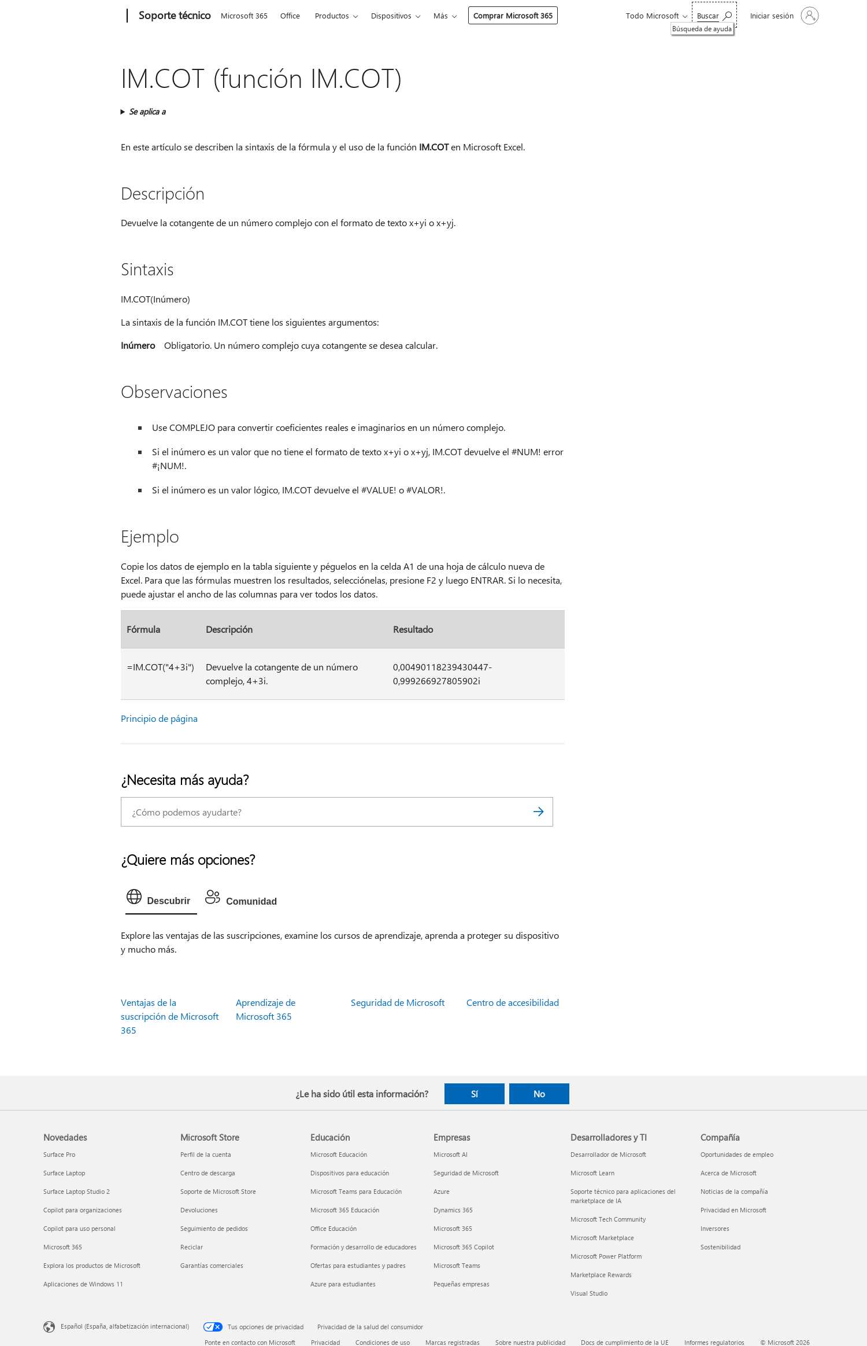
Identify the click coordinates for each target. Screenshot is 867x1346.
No (539, 1094)
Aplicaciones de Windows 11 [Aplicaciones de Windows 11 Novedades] (83, 1283)
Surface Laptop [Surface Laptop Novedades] (64, 1172)
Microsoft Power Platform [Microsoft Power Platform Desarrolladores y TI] (606, 1256)
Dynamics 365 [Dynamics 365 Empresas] (453, 1209)
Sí (474, 1094)
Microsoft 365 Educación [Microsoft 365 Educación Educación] (344, 1209)
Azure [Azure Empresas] (441, 1191)
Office (290, 15)
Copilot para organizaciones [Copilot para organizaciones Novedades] (82, 1209)
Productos (332, 15)
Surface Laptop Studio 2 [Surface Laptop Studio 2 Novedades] (76, 1191)
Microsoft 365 (244, 15)
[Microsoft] (83, 16)
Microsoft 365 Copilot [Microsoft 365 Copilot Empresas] (463, 1246)
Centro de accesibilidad (512, 1002)
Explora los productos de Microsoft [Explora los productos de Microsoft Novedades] (91, 1265)
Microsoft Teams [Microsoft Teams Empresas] (456, 1265)
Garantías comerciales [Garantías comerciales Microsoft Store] (211, 1265)
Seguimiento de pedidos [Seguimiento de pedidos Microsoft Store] (214, 1228)
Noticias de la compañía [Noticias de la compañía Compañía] (734, 1191)
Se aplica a (147, 111)
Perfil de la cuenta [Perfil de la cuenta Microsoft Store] (205, 1154)
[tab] (161, 899)
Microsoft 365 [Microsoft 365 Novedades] (62, 1246)
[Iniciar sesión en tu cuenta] (783, 15)
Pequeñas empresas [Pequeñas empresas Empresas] (461, 1283)
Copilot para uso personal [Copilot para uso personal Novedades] (79, 1228)
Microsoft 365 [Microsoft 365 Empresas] (452, 1228)
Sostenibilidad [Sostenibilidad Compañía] (720, 1246)
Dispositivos (391, 15)
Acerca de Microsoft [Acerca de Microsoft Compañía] (729, 1172)
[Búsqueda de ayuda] (714, 15)
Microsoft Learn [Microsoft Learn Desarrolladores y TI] (592, 1172)
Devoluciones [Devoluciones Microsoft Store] (199, 1209)
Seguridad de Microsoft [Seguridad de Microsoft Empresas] (466, 1172)
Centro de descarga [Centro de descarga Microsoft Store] (207, 1172)
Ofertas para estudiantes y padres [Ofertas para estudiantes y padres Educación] (358, 1265)
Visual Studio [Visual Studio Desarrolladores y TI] (588, 1293)
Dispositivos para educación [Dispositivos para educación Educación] (349, 1172)
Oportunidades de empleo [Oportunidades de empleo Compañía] (737, 1154)
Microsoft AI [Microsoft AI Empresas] (450, 1154)
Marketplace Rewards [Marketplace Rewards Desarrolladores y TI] (601, 1274)
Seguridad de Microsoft (397, 1002)
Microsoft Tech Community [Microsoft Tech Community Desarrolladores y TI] (608, 1219)
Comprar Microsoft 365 (513, 15)
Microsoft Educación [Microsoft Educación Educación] (338, 1154)
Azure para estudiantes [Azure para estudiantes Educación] (343, 1283)
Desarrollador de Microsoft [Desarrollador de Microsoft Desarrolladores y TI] (608, 1154)
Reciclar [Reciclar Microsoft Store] (191, 1246)
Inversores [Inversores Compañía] (715, 1228)
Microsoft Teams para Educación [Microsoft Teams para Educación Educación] (356, 1191)
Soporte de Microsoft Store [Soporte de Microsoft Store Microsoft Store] (218, 1191)
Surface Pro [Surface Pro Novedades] (59, 1154)
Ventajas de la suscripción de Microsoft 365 (169, 1016)
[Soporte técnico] (173, 16)
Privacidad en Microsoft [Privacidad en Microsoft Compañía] (733, 1209)
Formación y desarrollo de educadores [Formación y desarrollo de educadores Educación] (363, 1246)
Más (440, 15)
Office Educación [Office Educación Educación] (333, 1228)
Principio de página (159, 718)
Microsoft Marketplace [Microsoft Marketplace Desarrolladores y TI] (602, 1237)
